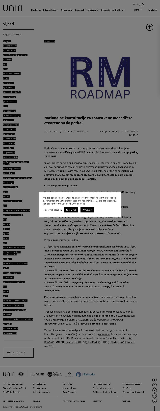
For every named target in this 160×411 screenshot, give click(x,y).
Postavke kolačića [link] (53, 209)
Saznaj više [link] (71, 209)
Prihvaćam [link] (87, 209)
